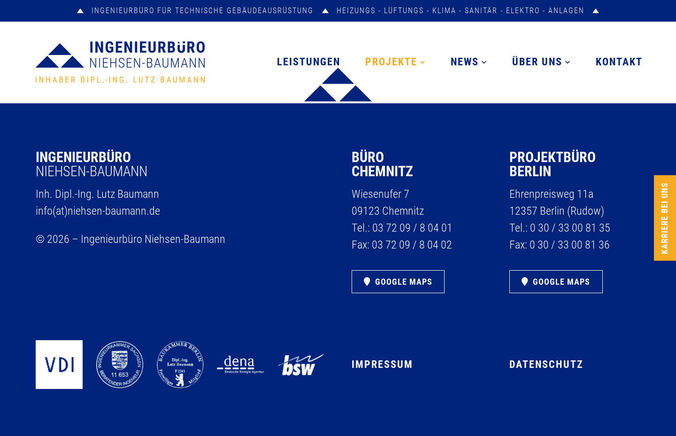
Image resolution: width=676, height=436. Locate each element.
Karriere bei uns (665, 218)
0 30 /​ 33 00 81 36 (570, 244)
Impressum (382, 364)
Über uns (537, 62)
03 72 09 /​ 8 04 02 (412, 244)
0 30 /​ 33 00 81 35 (570, 227)
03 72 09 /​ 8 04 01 (412, 227)
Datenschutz (546, 364)
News (465, 62)
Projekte (391, 62)
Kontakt (619, 62)
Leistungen (308, 62)
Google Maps (403, 282)
